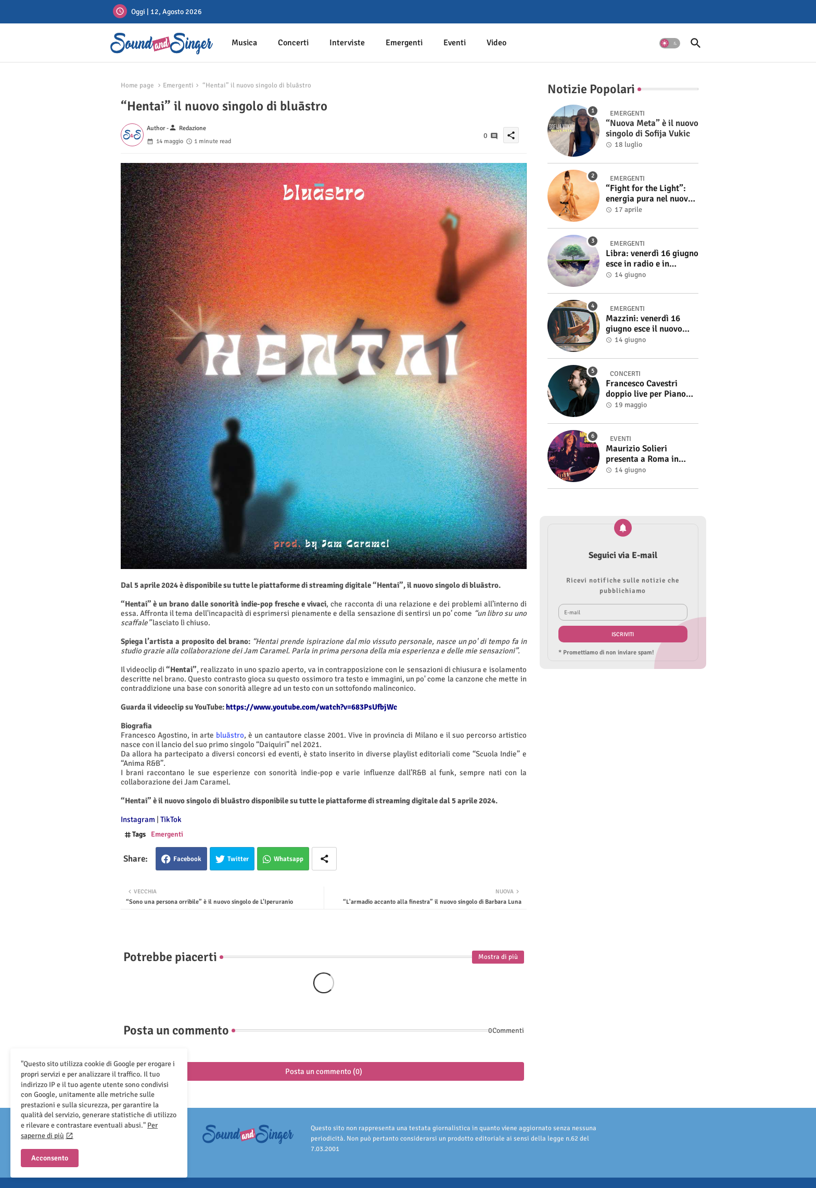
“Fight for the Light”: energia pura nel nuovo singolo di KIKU (649, 194)
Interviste (347, 42)
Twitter (238, 859)
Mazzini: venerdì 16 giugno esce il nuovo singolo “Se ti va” (644, 324)
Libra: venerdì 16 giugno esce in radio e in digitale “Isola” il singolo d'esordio (652, 259)
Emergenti (404, 42)
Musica (244, 42)
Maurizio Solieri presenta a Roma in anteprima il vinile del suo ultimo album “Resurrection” (647, 454)
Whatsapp (288, 859)
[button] (669, 43)
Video (496, 42)
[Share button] (324, 858)
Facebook (187, 859)
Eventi (454, 42)
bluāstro (230, 735)
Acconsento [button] (49, 1158)
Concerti (293, 42)
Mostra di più (498, 957)
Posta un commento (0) (323, 1071)
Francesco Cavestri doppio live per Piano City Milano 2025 (646, 389)
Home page (137, 85)
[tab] (244, 42)
